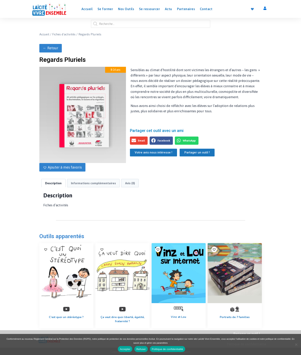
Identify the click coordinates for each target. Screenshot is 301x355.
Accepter (125, 349)
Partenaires (186, 9)
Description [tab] (53, 183)
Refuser (141, 349)
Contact (206, 9)
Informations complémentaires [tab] (93, 183)
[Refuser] (296, 344)
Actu (168, 9)
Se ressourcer (149, 9)
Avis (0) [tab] (130, 183)
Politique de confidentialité (167, 349)
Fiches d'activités (63, 34)
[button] (62, 167)
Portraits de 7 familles (235, 317)
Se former (105, 9)
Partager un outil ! (246, 333)
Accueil (87, 9)
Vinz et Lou (178, 317)
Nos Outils (126, 9)
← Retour (50, 48)
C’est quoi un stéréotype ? (66, 317)
